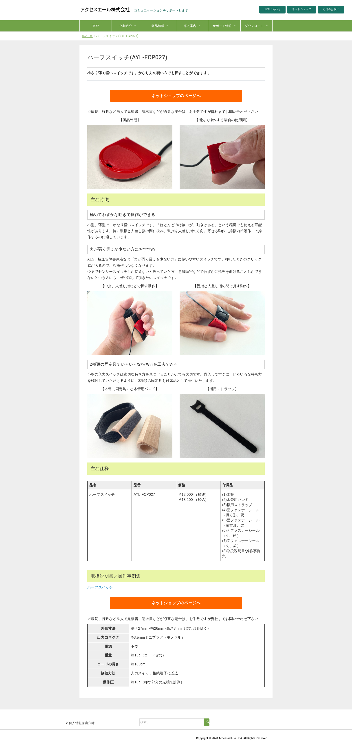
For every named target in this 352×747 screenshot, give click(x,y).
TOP (95, 26)
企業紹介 (127, 25)
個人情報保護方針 (82, 723)
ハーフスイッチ (100, 587)
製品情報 (160, 25)
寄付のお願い (329, 10)
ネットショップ (296, 10)
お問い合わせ (262, 10)
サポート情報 (224, 25)
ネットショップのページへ (176, 95)
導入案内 (192, 25)
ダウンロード (256, 25)
